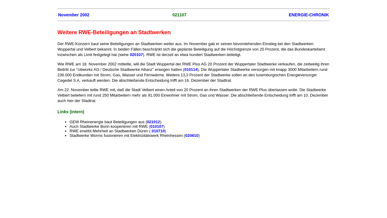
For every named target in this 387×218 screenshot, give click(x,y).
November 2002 (73, 14)
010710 (157, 131)
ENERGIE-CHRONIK (309, 14)
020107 (136, 54)
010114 (190, 69)
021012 (153, 122)
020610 (191, 135)
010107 (156, 126)
